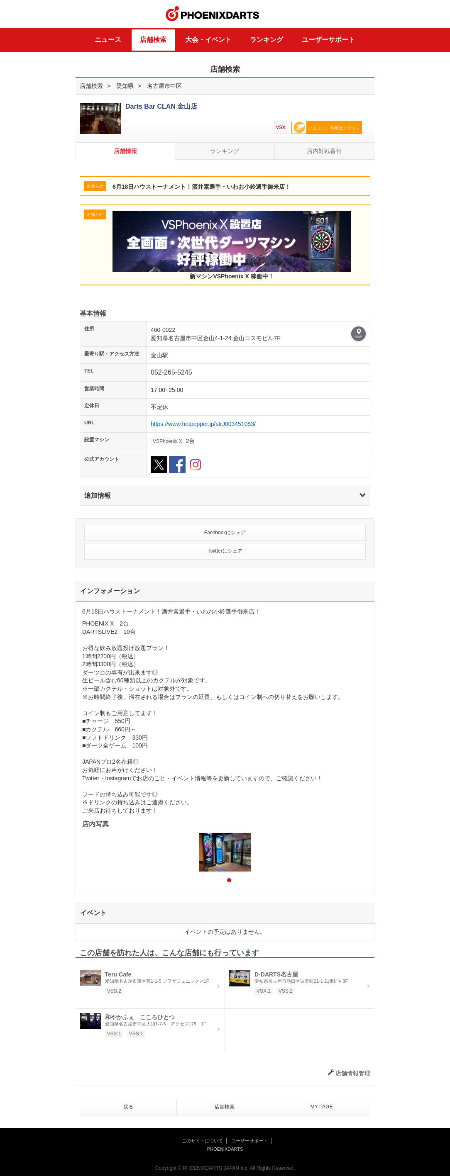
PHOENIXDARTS (212, 14)
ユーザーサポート (328, 39)
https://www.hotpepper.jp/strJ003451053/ (203, 424)
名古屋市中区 (164, 86)
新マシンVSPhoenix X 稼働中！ (231, 245)
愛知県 (125, 86)
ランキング (266, 39)
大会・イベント (208, 39)
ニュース (108, 39)
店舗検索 (153, 39)
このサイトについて (202, 1140)
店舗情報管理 (349, 1073)
